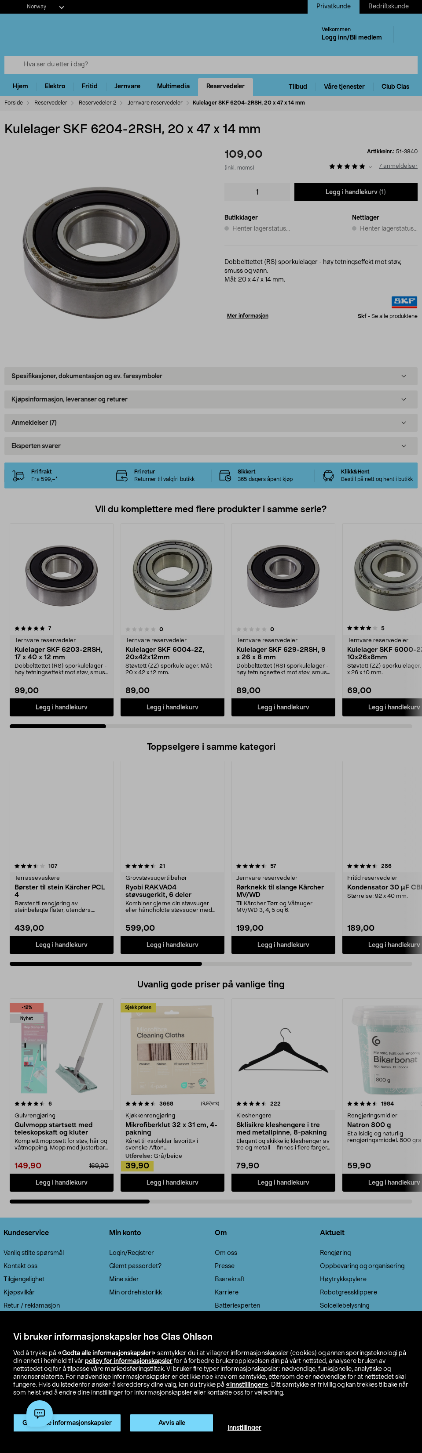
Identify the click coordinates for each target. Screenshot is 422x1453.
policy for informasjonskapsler (128, 1361)
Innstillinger (244, 1428)
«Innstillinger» (247, 1385)
